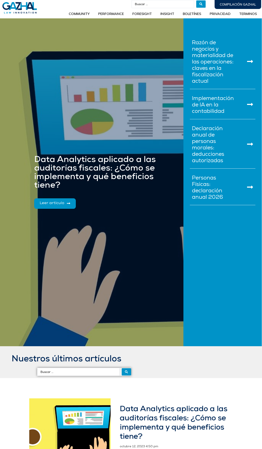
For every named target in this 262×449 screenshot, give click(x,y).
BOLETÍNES (192, 14)
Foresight (142, 14)
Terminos (248, 14)
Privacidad (220, 14)
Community (79, 14)
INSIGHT (167, 14)
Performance (111, 14)
